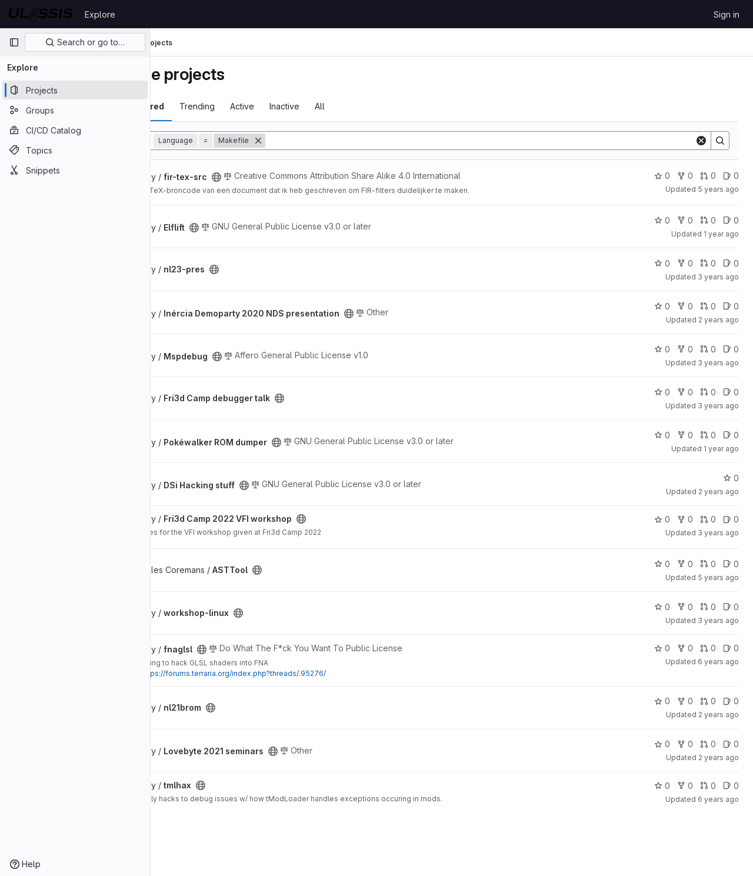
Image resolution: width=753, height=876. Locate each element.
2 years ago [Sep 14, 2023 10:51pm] (718, 491)
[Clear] (701, 141)
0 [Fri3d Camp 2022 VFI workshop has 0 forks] (685, 519)
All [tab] (381, 106)
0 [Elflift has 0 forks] (685, 220)
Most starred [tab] (198, 106)
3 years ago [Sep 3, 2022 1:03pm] (718, 532)
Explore (100, 14)
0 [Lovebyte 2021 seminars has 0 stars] (662, 744)
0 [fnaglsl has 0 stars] (662, 648)
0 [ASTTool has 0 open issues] (731, 564)
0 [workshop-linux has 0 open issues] (731, 607)
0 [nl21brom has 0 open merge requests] (708, 701)
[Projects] (75, 90)
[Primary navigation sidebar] (14, 42)
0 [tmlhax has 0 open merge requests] (708, 786)
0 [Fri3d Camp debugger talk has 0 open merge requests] (708, 392)
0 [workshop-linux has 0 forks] (685, 607)
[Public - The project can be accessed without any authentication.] (277, 177)
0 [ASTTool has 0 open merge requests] (708, 564)
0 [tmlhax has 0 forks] (685, 786)
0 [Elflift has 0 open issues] (731, 220)
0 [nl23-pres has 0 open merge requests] (708, 263)
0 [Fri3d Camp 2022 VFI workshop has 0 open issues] (731, 519)
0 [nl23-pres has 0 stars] (662, 263)
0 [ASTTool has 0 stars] (662, 564)
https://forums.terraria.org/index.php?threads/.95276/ (294, 673)
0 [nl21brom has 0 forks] (685, 701)
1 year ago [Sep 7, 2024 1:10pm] (721, 448)
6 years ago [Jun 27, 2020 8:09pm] (718, 661)
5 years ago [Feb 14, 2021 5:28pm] (718, 189)
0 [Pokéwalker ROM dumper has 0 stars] (662, 435)
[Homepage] (40, 14)
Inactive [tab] (346, 106)
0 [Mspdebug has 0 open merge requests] (708, 349)
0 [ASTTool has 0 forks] (685, 564)
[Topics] (75, 150)
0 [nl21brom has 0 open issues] (731, 701)
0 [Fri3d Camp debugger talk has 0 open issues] (731, 392)
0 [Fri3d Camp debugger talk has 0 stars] (662, 392)
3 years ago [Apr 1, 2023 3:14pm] (718, 276)
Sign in (726, 14)
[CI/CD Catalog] (75, 130)
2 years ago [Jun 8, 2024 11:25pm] (718, 757)
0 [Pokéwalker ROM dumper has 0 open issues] (731, 435)
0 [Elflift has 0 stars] (662, 220)
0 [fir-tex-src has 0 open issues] (731, 176)
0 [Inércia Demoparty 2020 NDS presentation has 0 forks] (685, 306)
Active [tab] (303, 106)
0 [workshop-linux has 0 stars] (662, 607)
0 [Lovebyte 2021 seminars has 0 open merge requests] (708, 744)
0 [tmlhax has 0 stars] (662, 786)
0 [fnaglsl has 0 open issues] (731, 648)
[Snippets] (75, 170)
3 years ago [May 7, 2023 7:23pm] (718, 620)
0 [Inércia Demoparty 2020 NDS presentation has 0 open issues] (731, 306)
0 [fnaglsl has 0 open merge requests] (708, 648)
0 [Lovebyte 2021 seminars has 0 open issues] (731, 744)
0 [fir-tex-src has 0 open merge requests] (708, 176)
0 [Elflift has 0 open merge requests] (708, 220)
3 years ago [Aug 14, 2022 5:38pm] (718, 405)
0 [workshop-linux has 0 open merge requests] (708, 607)
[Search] (510, 141)
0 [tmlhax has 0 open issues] (731, 786)
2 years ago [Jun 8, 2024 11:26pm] (718, 319)
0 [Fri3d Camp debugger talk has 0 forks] (685, 392)
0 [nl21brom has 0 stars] (662, 701)
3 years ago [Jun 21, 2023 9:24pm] (718, 362)
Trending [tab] (258, 106)
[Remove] (319, 141)
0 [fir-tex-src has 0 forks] (685, 176)
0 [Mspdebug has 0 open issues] (731, 349)
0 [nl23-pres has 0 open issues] (731, 263)
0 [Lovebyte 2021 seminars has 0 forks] (685, 744)
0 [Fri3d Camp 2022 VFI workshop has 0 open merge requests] (708, 519)
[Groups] (75, 110)
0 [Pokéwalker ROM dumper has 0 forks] (685, 435)
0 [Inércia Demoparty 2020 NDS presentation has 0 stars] (662, 306)
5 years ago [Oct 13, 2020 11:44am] (718, 577)
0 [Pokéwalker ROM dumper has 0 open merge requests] (708, 435)
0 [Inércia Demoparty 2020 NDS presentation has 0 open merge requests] (708, 306)
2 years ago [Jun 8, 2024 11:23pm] (718, 714)
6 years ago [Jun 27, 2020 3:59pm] (718, 799)
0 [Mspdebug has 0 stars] (662, 349)
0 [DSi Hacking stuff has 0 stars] (731, 478)
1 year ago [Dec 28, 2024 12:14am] (721, 233)
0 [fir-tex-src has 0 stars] (662, 176)
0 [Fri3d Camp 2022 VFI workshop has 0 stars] (662, 519)
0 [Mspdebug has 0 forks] (685, 349)
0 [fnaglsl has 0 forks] (685, 648)
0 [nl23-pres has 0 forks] (685, 263)
